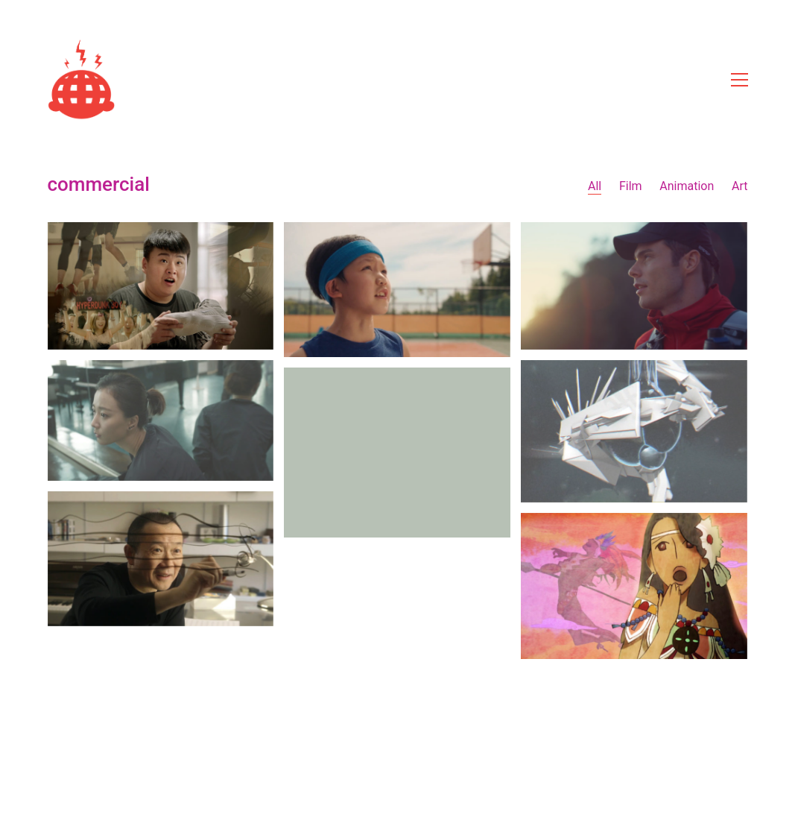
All (594, 186)
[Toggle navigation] (739, 79)
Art (739, 186)
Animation (686, 186)
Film (630, 186)
